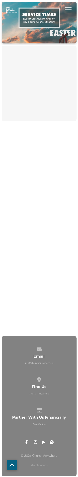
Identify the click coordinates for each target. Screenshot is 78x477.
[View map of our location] (39, 379)
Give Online (39, 424)
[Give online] (39, 409)
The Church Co (39, 465)
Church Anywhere (39, 393)
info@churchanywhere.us (39, 362)
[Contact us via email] (39, 348)
